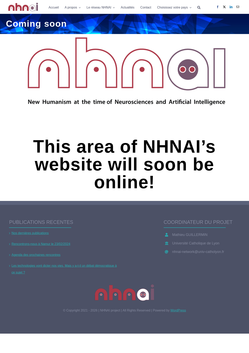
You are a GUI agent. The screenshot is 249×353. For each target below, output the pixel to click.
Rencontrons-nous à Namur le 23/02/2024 (40, 244)
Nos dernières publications (30, 233)
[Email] (237, 7)
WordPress (178, 310)
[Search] (199, 7)
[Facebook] (217, 7)
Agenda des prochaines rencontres (35, 254)
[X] (224, 7)
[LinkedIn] (231, 7)
